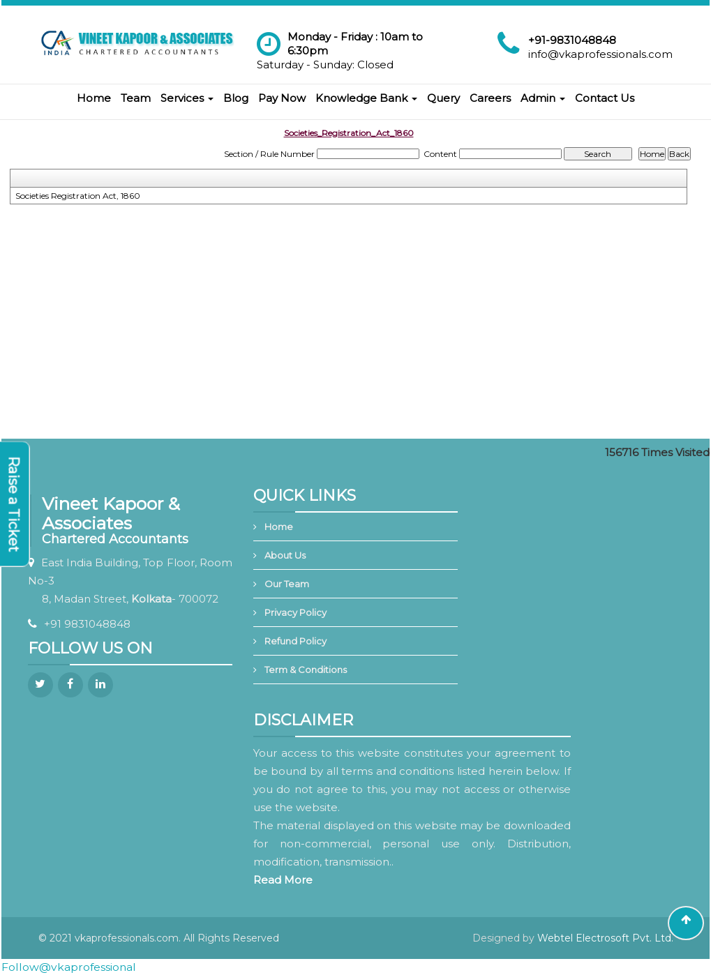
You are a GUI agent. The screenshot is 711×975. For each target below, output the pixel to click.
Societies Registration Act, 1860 (77, 195)
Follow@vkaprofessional (68, 967)
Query (443, 98)
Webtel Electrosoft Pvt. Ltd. (605, 938)
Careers (490, 98)
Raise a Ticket (14, 504)
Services (187, 98)
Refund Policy (295, 641)
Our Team (286, 583)
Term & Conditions (305, 669)
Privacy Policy (295, 612)
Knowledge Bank (366, 98)
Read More (283, 879)
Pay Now (282, 98)
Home (94, 98)
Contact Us (604, 98)
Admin (543, 98)
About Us (285, 555)
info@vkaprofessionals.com (600, 54)
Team (136, 98)
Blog (235, 98)
